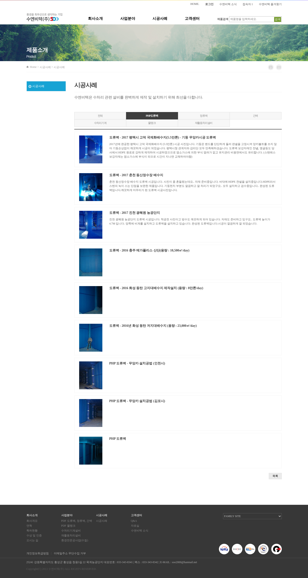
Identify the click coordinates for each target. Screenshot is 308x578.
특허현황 (32, 530)
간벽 (255, 115)
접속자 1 (248, 4)
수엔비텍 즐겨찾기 (270, 4)
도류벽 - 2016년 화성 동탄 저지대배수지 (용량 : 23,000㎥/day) (153, 325)
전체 (100, 115)
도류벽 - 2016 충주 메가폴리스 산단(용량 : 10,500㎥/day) (149, 250)
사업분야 (127, 18)
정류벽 (203, 115)
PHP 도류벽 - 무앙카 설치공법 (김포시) (137, 401)
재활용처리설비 (204, 123)
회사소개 (95, 18)
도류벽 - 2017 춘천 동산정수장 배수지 (136, 175)
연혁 (29, 525)
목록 (275, 476)
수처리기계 (100, 123)
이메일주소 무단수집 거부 (70, 553)
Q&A (134, 520)
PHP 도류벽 (117, 438)
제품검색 (222, 19)
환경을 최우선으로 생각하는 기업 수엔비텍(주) (44, 17)
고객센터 (192, 18)
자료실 (135, 525)
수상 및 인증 (34, 535)
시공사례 (159, 18)
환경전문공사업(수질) (74, 540)
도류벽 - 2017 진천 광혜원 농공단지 (134, 213)
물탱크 (152, 123)
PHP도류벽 (152, 115)
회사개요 (32, 520)
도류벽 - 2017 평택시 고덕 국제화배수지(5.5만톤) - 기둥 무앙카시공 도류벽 (162, 137)
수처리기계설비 (71, 530)
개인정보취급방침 (37, 553)
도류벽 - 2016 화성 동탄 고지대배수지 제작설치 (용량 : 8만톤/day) (156, 288)
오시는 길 (32, 540)
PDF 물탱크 (68, 525)
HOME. (194, 4)
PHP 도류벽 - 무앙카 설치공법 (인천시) (137, 363)
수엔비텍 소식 (228, 4)
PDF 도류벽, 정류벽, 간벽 (76, 520)
